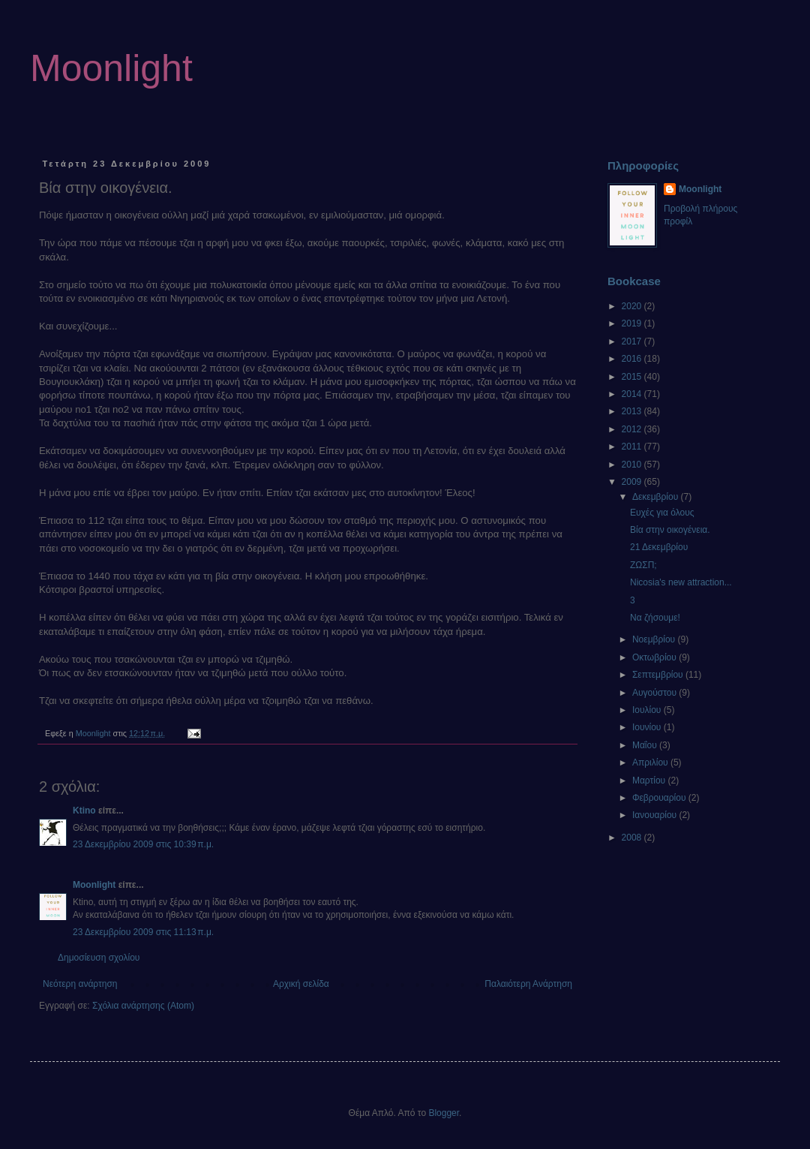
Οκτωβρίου (655, 657)
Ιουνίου (648, 727)
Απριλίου (651, 762)
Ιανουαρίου (656, 815)
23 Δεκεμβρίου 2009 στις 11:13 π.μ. (143, 932)
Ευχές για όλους (662, 512)
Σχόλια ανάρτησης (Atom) (143, 1005)
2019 (633, 323)
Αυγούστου (655, 692)
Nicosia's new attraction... (681, 582)
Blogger (443, 1113)
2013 (633, 411)
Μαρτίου (650, 780)
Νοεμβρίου (655, 639)
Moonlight (111, 68)
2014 (633, 394)
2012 (633, 429)
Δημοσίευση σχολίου (99, 957)
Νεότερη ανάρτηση (80, 984)
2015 (633, 376)
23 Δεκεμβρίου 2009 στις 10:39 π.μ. (143, 844)
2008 (633, 837)
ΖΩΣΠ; (643, 565)
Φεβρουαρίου (660, 798)
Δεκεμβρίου (656, 497)
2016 (633, 358)
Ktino (84, 810)
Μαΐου (645, 745)
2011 (633, 446)
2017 (633, 341)
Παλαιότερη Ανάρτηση (528, 984)
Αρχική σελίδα (301, 984)
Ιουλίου (648, 710)
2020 (633, 306)
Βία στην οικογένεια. (670, 530)
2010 (633, 464)
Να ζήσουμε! (655, 617)
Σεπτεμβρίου (659, 674)
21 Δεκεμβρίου (659, 547)
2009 (633, 482)
